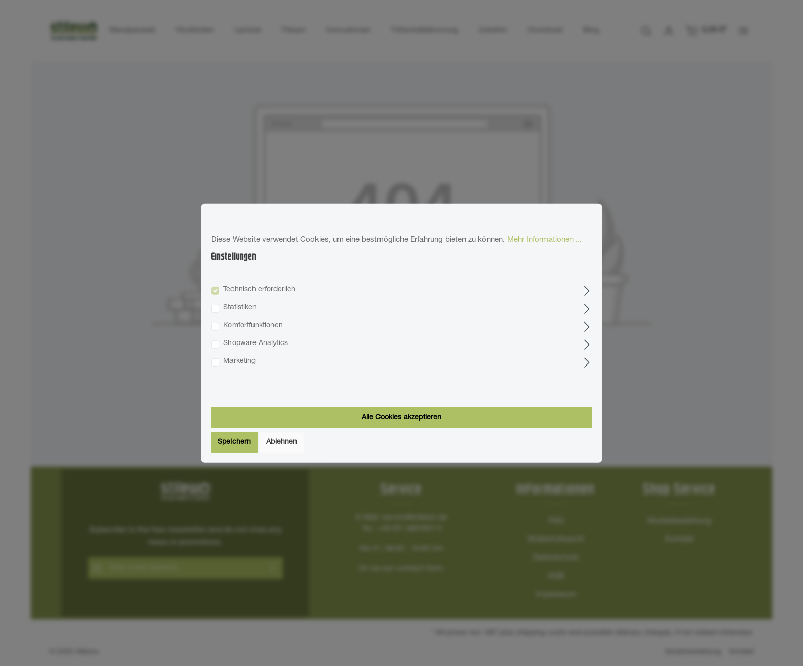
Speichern (234, 442)
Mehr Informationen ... (544, 239)
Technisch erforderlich (259, 289)
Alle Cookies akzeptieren (401, 417)
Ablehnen (281, 442)
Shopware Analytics (255, 343)
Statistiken (240, 307)
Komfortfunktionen (253, 325)
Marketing (239, 361)
